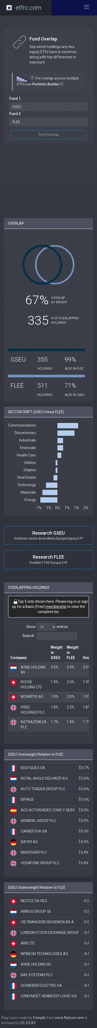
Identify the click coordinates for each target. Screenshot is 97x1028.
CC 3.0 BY (28, 1023)
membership (56, 607)
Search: (50, 636)
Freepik (39, 1018)
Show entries (47, 627)
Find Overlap (49, 135)
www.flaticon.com (69, 1018)
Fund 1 (15, 98)
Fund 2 (15, 114)
